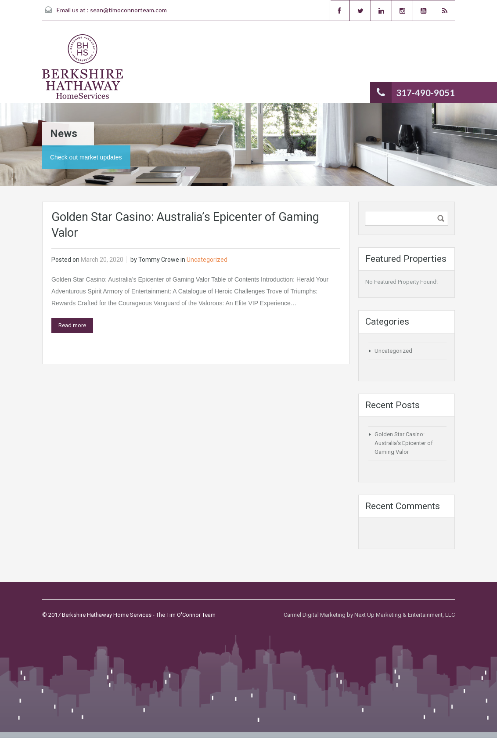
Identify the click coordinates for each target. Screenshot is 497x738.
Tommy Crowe (158, 259)
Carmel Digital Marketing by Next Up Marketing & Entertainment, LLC (369, 614)
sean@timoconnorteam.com (128, 10)
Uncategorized (207, 259)
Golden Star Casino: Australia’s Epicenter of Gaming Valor (404, 443)
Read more (72, 325)
